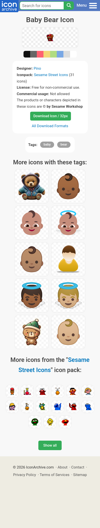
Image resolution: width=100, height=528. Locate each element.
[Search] (69, 5)
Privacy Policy (24, 474)
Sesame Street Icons (51, 75)
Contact (77, 467)
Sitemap (80, 474)
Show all (50, 445)
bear (64, 144)
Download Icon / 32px (50, 116)
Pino (37, 68)
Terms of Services (54, 474)
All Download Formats (50, 126)
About (63, 467)
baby (47, 144)
